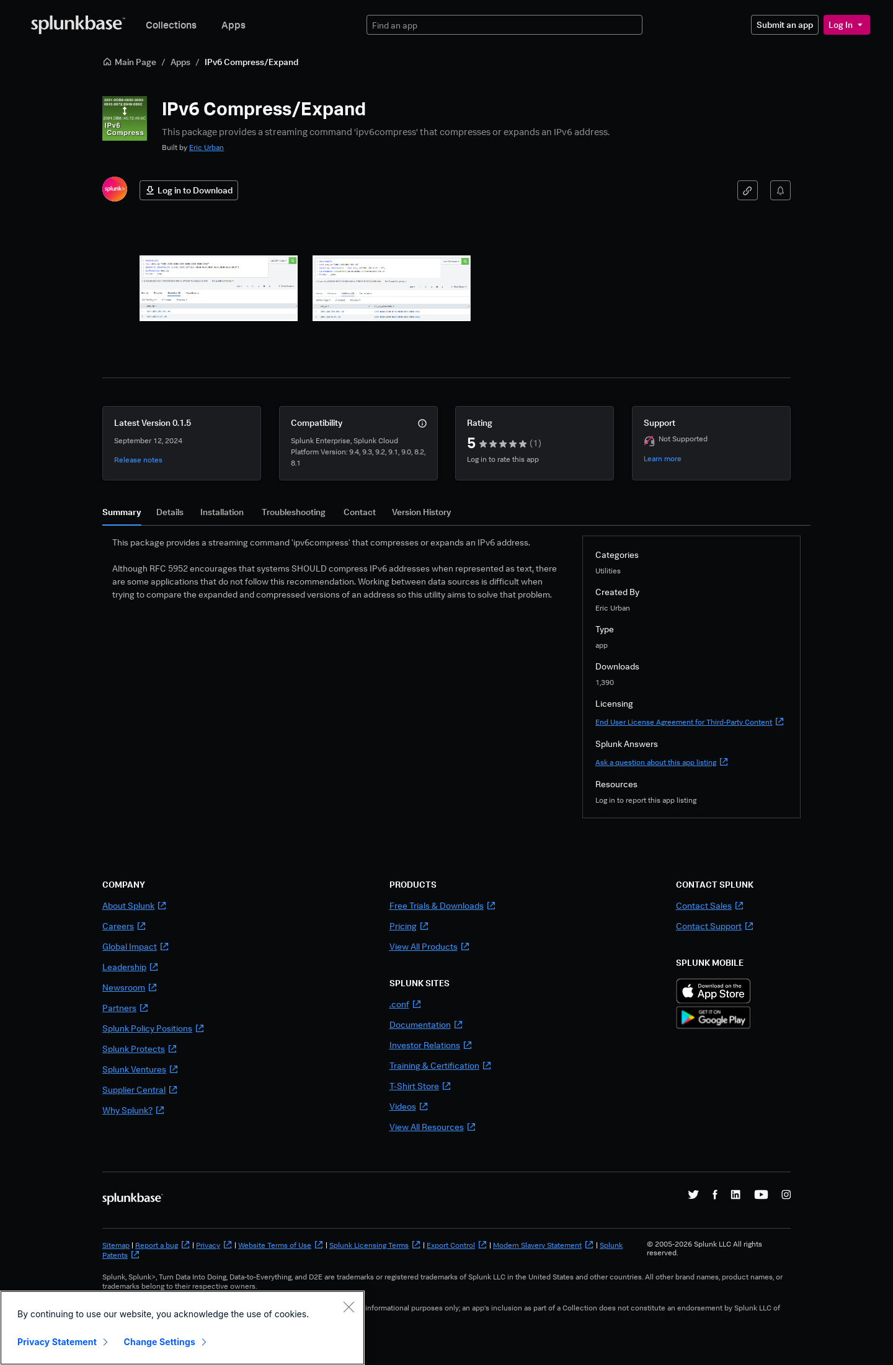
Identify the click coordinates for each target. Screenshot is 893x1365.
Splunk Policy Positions (153, 1028)
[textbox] (504, 25)
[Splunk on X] (694, 1194)
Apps (233, 25)
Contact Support (715, 926)
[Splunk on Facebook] (715, 1194)
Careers (124, 926)
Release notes (138, 459)
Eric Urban (206, 147)
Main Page (129, 61)
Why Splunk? (133, 1110)
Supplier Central (140, 1089)
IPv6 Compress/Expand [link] (251, 61)
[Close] (348, 1307)
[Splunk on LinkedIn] (735, 1194)
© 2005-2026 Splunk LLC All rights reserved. (704, 1248)
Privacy (214, 1245)
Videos (409, 1106)
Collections (171, 25)
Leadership (130, 966)
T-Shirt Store (420, 1085)
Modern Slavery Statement (543, 1245)
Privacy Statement (57, 1341)
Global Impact (135, 946)
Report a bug (162, 1245)
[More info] (422, 423)
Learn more (663, 458)
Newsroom (130, 987)
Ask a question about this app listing (662, 762)
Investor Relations (431, 1045)
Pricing (409, 926)
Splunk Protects (139, 1048)
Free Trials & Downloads (442, 905)
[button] (219, 288)
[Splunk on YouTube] (761, 1194)
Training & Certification (440, 1065)
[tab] (121, 515)
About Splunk (134, 905)
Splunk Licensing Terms (375, 1245)
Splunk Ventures (140, 1069)
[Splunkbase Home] (78, 25)
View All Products (429, 946)
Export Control (457, 1245)
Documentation (426, 1024)
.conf (405, 1004)
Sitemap (116, 1245)
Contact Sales (710, 905)
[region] (182, 1328)
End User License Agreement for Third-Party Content (689, 722)
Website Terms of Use (281, 1245)
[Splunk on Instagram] (786, 1194)
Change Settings (159, 1341)
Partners (125, 1007)
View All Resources (432, 1126)
